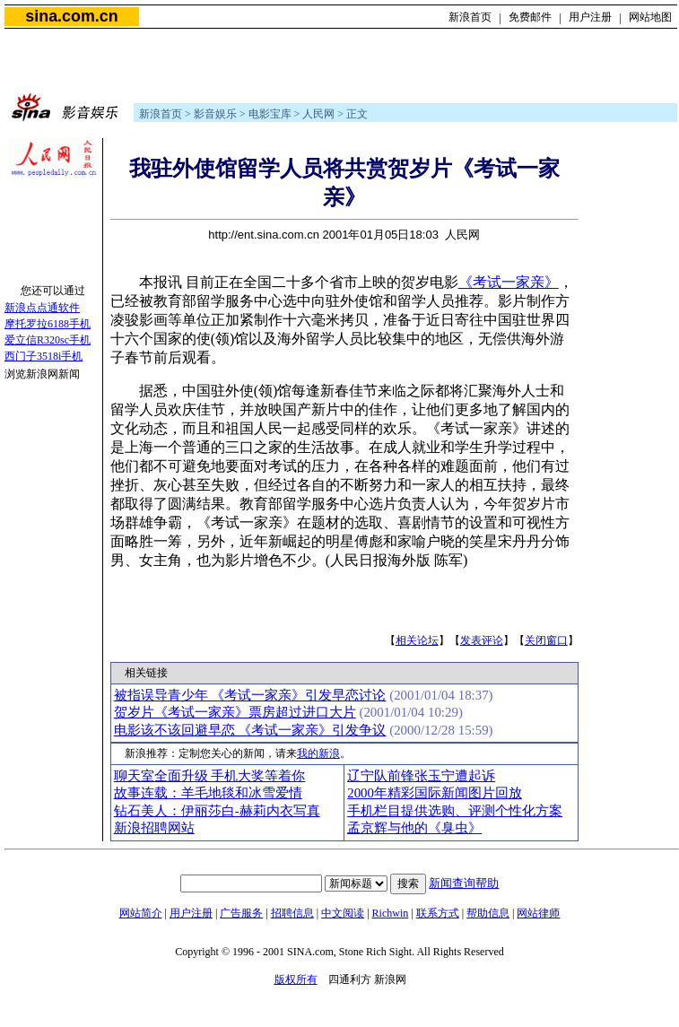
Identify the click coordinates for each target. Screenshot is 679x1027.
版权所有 (296, 979)
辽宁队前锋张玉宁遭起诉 (421, 776)
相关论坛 (417, 640)
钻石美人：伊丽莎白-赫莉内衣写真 (217, 811)
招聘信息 (292, 913)
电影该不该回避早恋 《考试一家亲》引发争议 (250, 730)
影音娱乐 (215, 114)
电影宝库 (270, 114)
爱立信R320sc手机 (47, 340)
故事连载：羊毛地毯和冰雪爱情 (208, 793)
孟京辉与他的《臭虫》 (414, 828)
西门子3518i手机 (43, 356)
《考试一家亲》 (508, 282)
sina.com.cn (71, 16)
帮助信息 (487, 913)
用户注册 (590, 17)
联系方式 (437, 913)
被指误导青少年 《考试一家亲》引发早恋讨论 (250, 695)
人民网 (318, 114)
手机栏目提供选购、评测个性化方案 (454, 811)
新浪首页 (470, 17)
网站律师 (538, 913)
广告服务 (241, 913)
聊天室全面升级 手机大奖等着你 (210, 776)
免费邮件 (530, 17)
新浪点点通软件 (42, 307)
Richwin (390, 913)
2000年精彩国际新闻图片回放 (434, 793)
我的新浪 (318, 753)
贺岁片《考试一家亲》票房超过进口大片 (235, 712)
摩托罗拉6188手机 (47, 324)
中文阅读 (342, 913)
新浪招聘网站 (154, 828)
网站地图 (650, 17)
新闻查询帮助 (464, 883)
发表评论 (481, 640)
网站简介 (140, 913)
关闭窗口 (546, 640)
